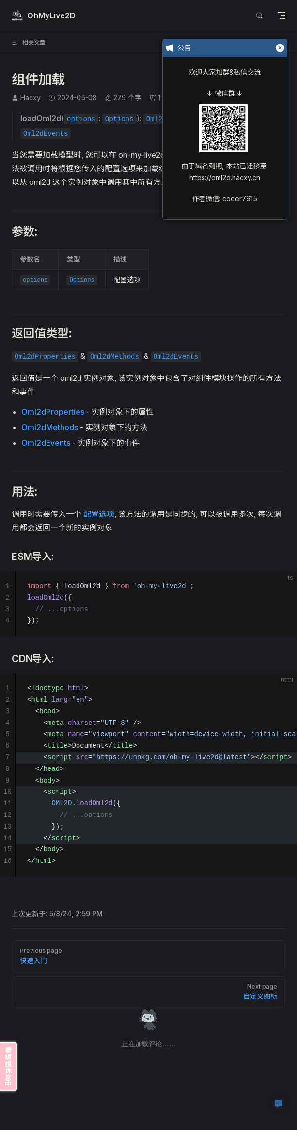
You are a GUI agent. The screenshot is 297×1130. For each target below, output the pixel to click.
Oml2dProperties (52, 412)
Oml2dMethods (49, 427)
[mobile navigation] (281, 15)
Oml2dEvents (45, 443)
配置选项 (98, 514)
